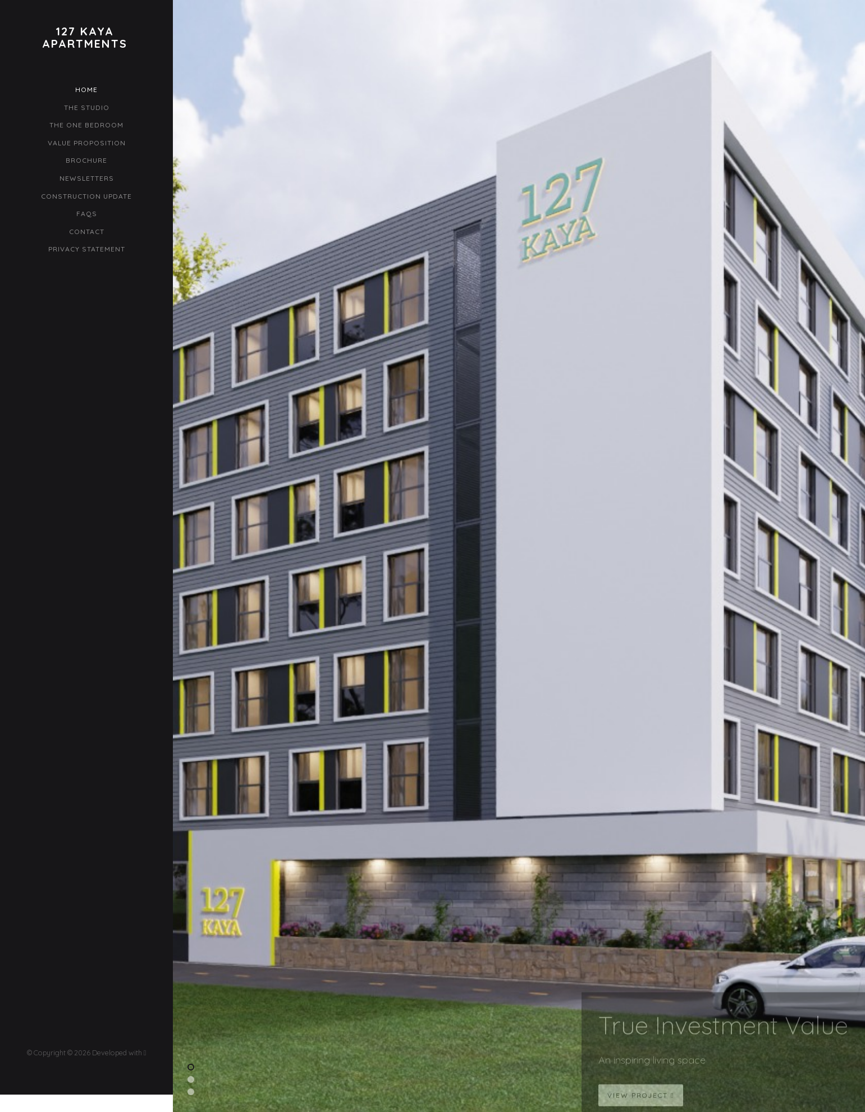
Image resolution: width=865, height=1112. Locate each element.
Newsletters (87, 178)
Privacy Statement (86, 249)
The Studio (86, 107)
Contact (86, 231)
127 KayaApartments (84, 37)
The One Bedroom (86, 125)
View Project (640, 1101)
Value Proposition (87, 143)
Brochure (86, 160)
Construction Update (86, 196)
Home (86, 89)
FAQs (86, 213)
